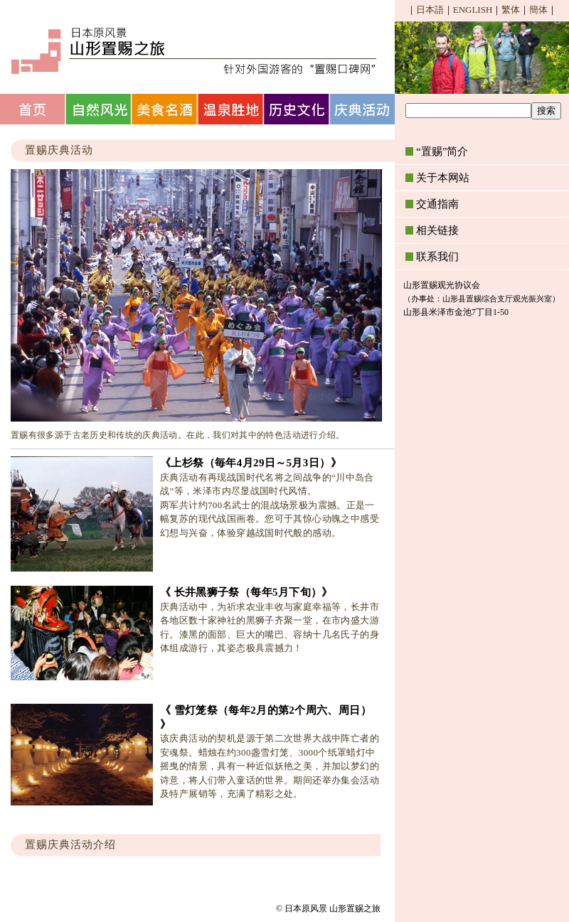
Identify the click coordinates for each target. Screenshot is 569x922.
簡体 (538, 9)
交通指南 (437, 204)
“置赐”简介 (442, 151)
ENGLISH (473, 9)
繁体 (510, 9)
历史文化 (298, 109)
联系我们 (437, 256)
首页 (33, 109)
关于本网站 (442, 177)
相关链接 (437, 230)
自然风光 (99, 109)
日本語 (430, 9)
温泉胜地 (231, 109)
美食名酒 (165, 109)
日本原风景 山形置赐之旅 (192, 49)
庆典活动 (364, 109)
